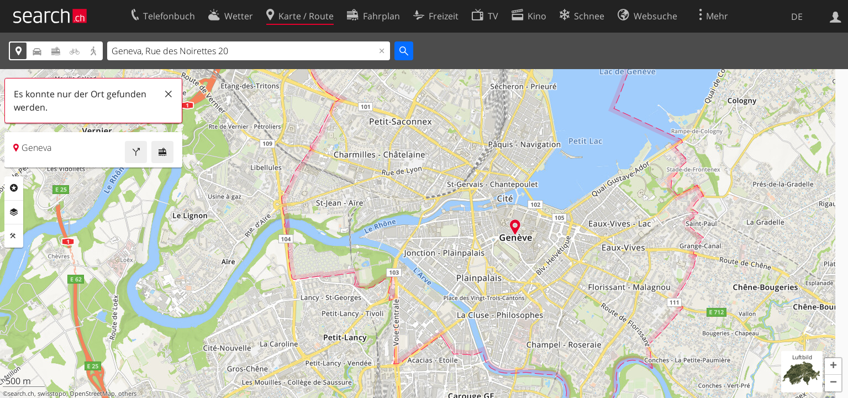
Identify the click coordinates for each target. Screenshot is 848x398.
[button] (833, 366)
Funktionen (13, 236)
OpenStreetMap (92, 393)
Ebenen (13, 212)
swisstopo (52, 393)
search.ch (21, 393)
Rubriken (13, 188)
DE (797, 17)
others (127, 393)
